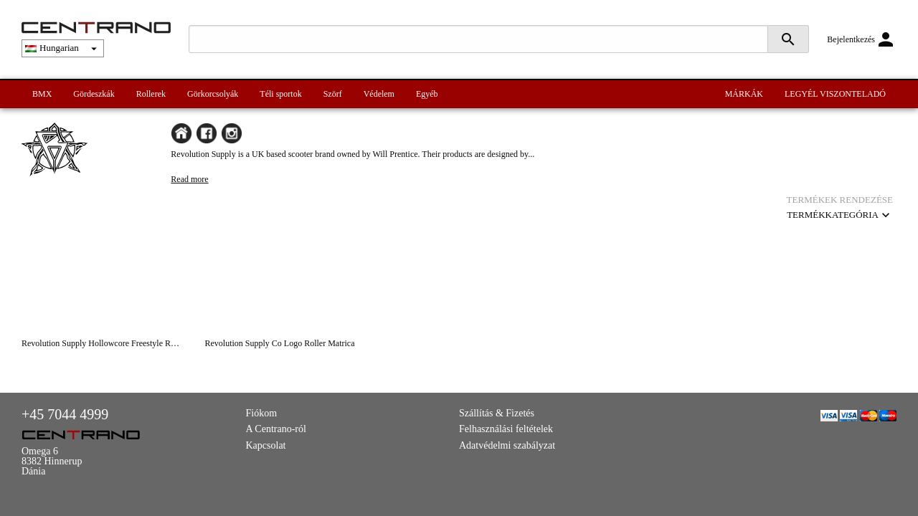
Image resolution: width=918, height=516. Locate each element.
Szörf (332, 94)
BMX (42, 94)
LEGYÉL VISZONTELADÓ (835, 94)
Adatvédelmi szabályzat (507, 445)
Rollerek (151, 94)
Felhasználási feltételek (506, 429)
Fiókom (262, 413)
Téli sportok (280, 94)
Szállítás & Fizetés (496, 413)
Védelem (379, 94)
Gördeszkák (93, 94)
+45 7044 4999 (65, 414)
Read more (189, 179)
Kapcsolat (266, 445)
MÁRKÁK (744, 94)
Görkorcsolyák (212, 94)
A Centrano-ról (276, 429)
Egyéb (427, 94)
